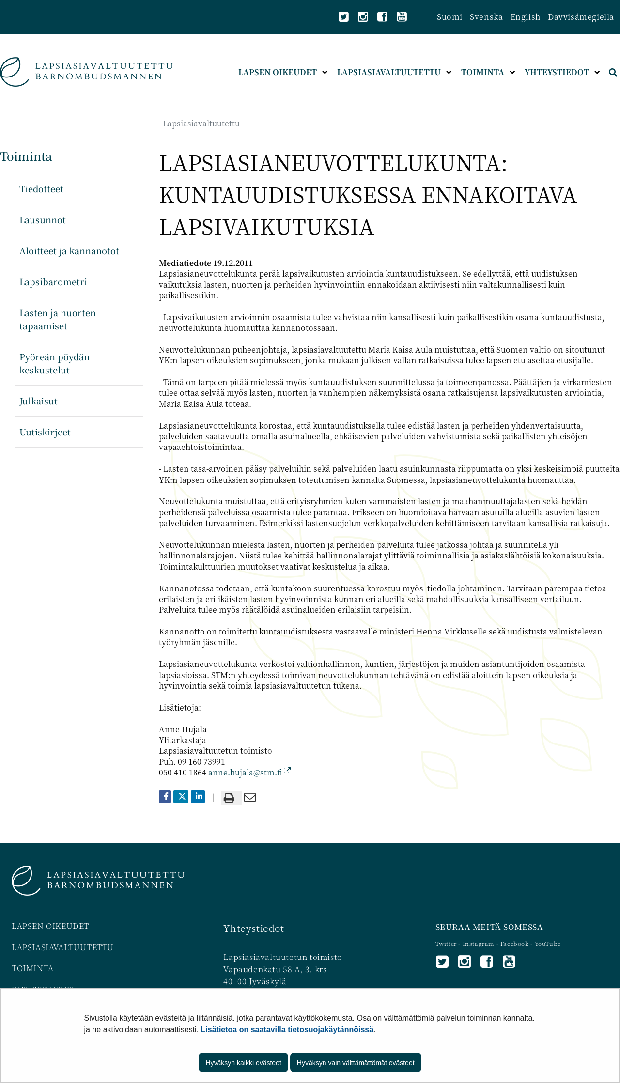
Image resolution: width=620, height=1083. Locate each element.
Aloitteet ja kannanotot (69, 250)
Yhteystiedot (253, 927)
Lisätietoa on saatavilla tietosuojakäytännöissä (287, 1029)
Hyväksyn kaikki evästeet (243, 1063)
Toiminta (26, 155)
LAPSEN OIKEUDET (50, 925)
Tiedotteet (41, 188)
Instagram (479, 943)
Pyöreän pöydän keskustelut (54, 363)
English (526, 16)
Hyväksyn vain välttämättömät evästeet (356, 1063)
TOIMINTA (33, 968)
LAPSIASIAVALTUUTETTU (63, 947)
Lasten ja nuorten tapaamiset (57, 319)
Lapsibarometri (53, 281)
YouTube (548, 943)
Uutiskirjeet (45, 431)
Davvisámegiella (581, 16)
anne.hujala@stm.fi (249, 772)
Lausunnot (42, 219)
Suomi (450, 16)
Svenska (486, 16)
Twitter (447, 943)
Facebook (514, 943)
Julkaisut (38, 400)
